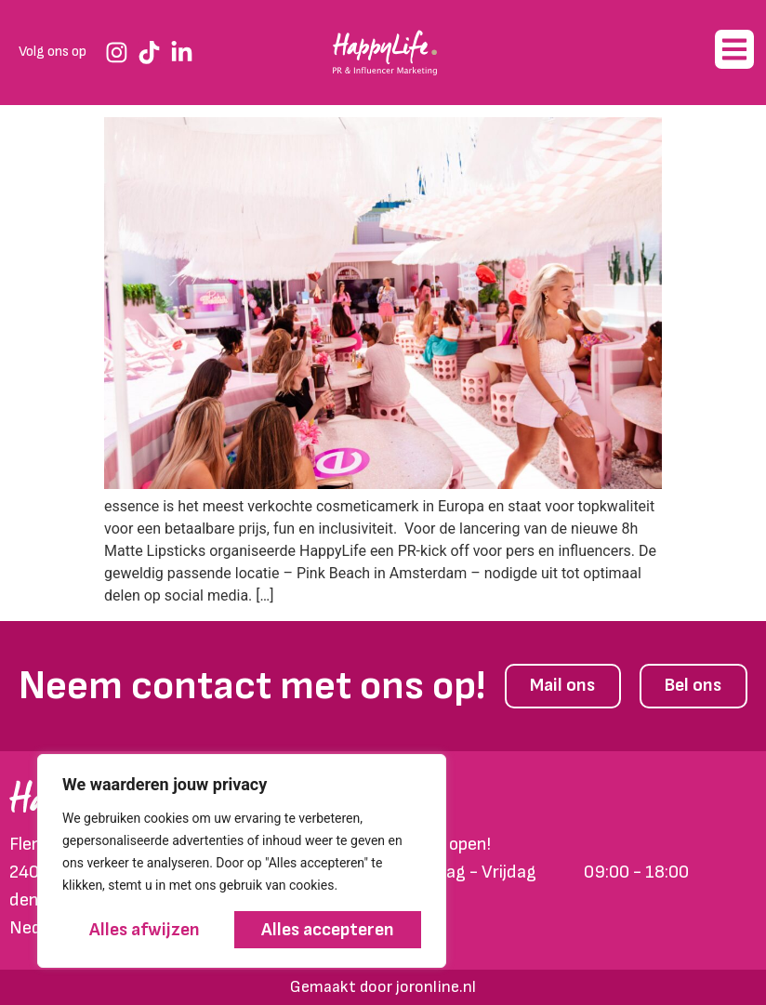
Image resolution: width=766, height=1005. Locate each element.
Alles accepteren (328, 930)
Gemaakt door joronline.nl (383, 987)
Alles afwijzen (145, 930)
